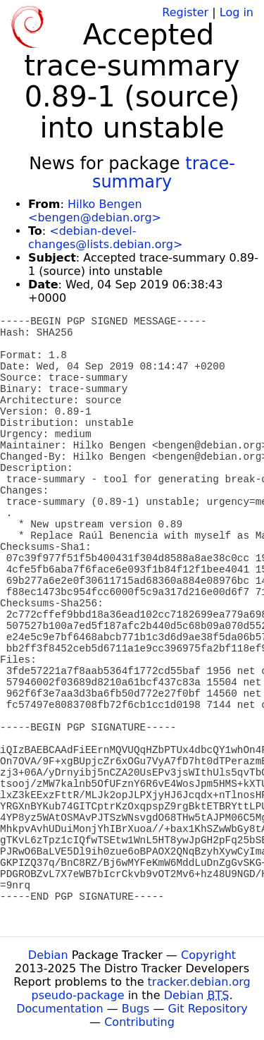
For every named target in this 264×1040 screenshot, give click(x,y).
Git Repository (208, 1008)
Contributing (139, 1022)
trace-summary (163, 173)
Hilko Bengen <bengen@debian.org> (94, 210)
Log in (236, 12)
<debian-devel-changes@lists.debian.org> (105, 237)
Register (185, 12)
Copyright (208, 955)
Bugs (136, 1008)
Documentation (59, 1008)
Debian (48, 955)
